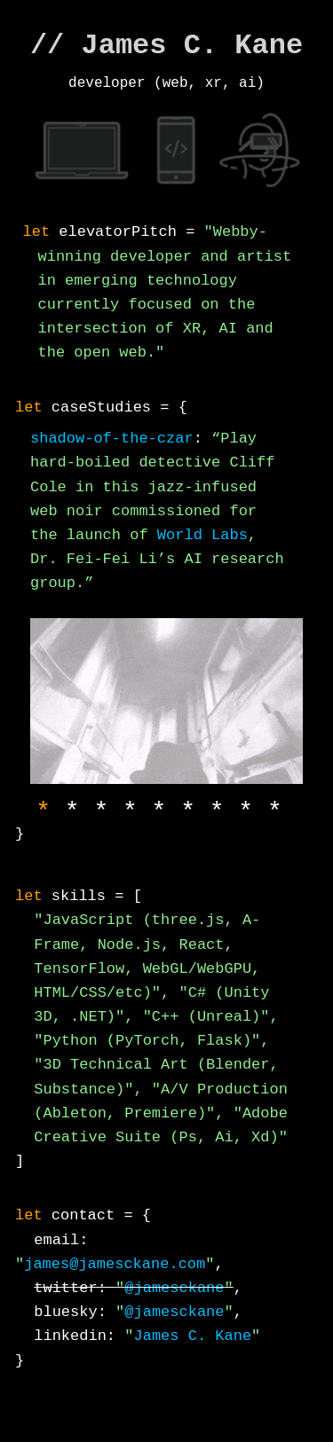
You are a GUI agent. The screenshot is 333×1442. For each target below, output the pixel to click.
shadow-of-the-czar (112, 438)
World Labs (202, 535)
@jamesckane (174, 1290)
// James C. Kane (166, 46)
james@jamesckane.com (114, 1266)
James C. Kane (192, 1338)
